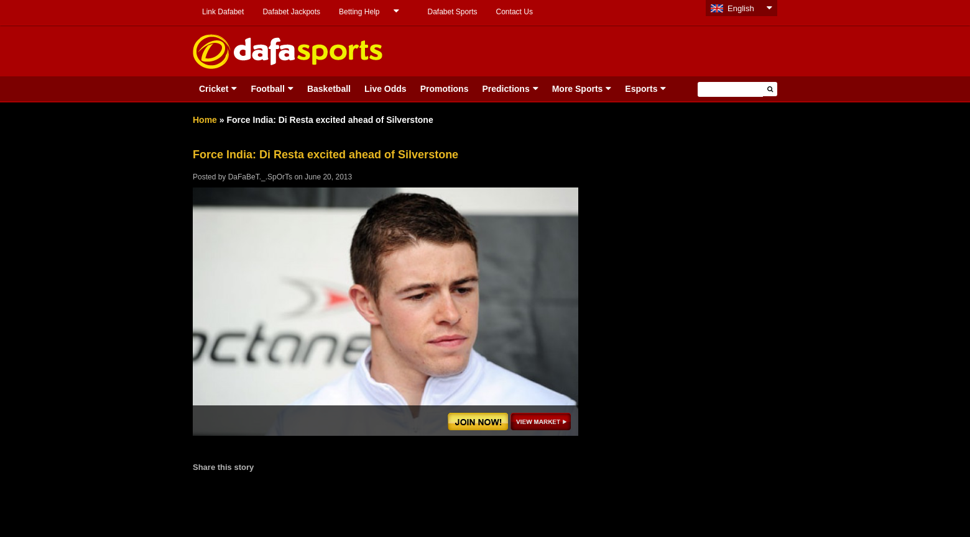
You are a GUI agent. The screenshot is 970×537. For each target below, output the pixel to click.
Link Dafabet (223, 11)
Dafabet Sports (452, 11)
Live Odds (385, 89)
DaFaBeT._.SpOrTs (260, 177)
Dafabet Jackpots (291, 11)
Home (205, 120)
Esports (641, 89)
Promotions (444, 89)
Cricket (213, 89)
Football (267, 89)
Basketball (329, 89)
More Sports (577, 89)
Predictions (505, 89)
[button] (770, 89)
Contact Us (514, 11)
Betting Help (359, 11)
